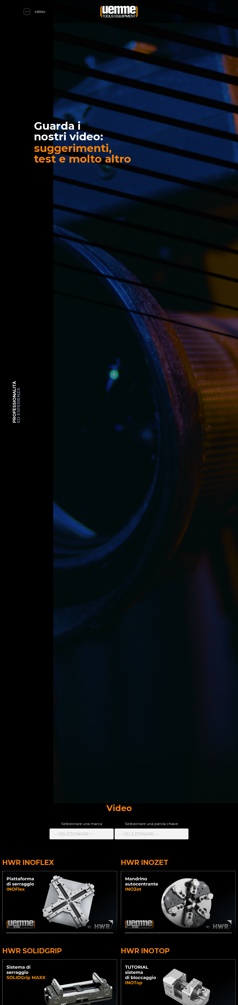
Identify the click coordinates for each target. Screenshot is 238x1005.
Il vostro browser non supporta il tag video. (59, 903)
